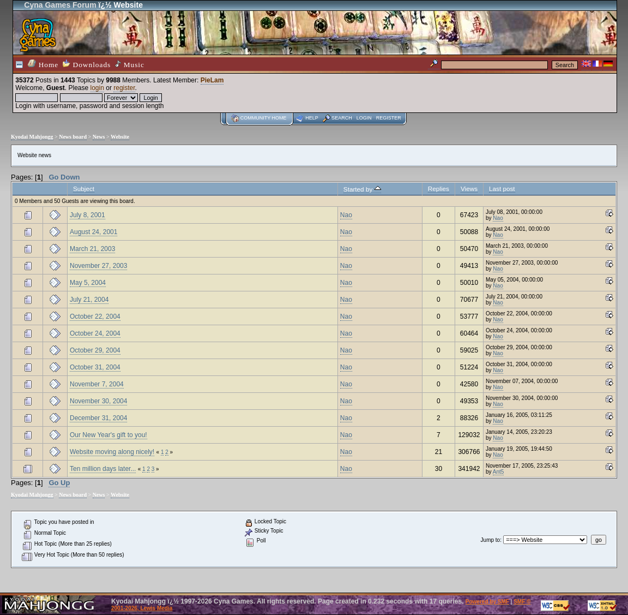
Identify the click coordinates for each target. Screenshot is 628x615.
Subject (83, 188)
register (124, 88)
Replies (438, 188)
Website (120, 137)
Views (469, 188)
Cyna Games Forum (60, 5)
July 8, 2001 (87, 215)
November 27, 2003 (98, 266)
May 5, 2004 (88, 282)
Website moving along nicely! (112, 452)
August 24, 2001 (93, 232)
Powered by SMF (487, 602)
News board (73, 137)
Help (311, 118)
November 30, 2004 (98, 401)
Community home (263, 118)
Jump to (490, 540)
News (99, 137)
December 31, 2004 (98, 418)
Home (43, 64)
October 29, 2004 (95, 350)
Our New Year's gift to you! (108, 435)
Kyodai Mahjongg (32, 137)
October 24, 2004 (95, 333)
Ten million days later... (103, 469)
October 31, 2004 (95, 367)
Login (364, 118)
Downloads (87, 64)
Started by (362, 189)
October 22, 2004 (95, 316)
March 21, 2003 (92, 249)
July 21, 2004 (89, 299)
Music (129, 64)
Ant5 (498, 472)
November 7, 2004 (97, 384)
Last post (502, 188)
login (97, 88)
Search (341, 118)
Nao (346, 215)
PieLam (212, 80)
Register (388, 118)
